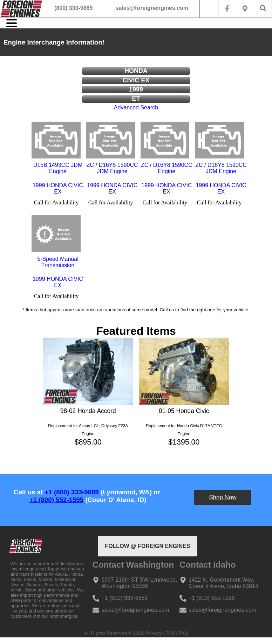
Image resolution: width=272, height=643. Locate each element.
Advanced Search (136, 107)
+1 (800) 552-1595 (56, 499)
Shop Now (222, 497)
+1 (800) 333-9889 (72, 492)
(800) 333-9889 (73, 8)
